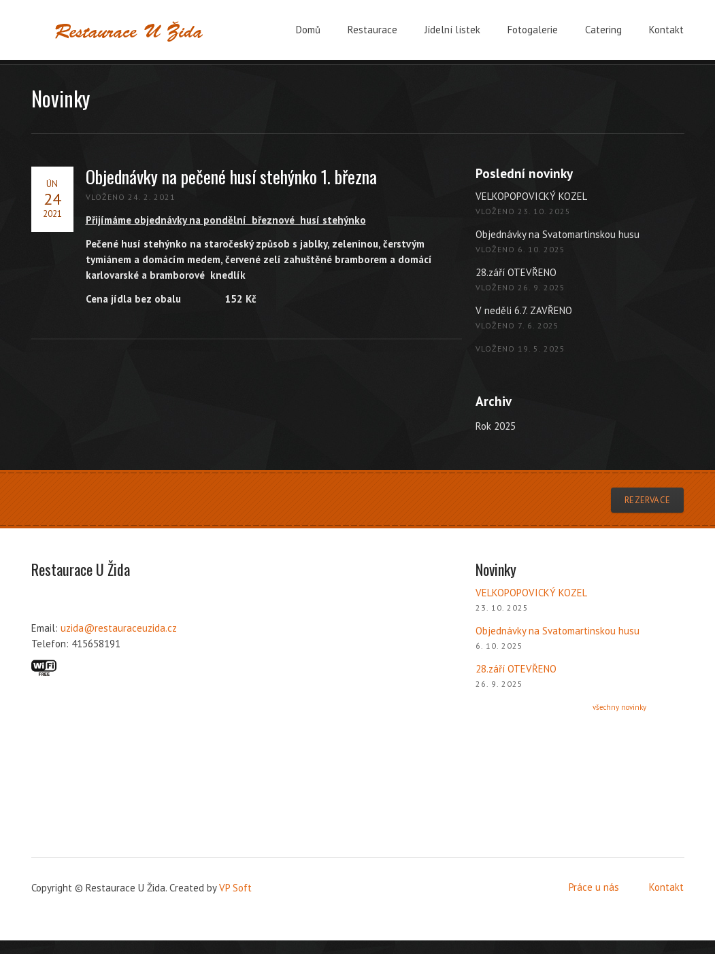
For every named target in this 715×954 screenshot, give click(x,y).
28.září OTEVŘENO (516, 272)
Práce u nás (594, 887)
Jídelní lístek (452, 29)
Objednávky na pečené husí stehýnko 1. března (231, 176)
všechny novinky (619, 707)
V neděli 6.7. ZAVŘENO (524, 310)
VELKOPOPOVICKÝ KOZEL (531, 196)
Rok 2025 (496, 426)
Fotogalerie (533, 29)
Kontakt (666, 29)
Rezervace (648, 500)
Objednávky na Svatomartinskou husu (557, 234)
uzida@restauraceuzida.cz (119, 627)
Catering (603, 29)
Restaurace (372, 29)
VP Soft (235, 887)
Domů (308, 29)
